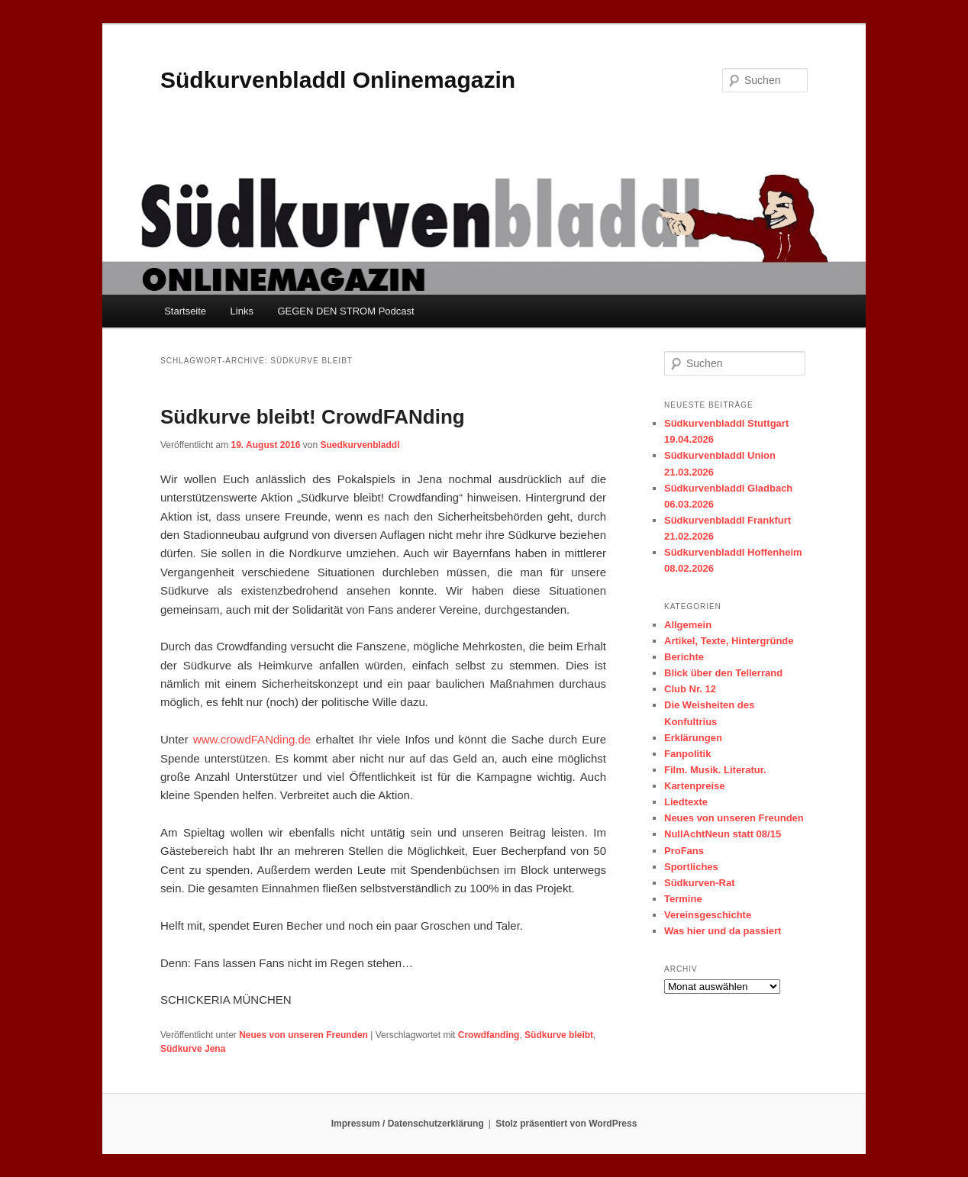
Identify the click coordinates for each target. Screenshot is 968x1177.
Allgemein (687, 624)
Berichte (684, 657)
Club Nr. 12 (690, 689)
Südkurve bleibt (558, 1035)
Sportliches (691, 866)
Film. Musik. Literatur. (715, 770)
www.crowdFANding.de (252, 739)
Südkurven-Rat (699, 882)
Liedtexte (686, 802)
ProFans (684, 850)
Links (242, 311)
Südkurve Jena (192, 1048)
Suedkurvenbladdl (359, 445)
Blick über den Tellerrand (723, 673)
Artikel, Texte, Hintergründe (729, 641)
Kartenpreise (694, 786)
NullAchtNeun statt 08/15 (722, 834)
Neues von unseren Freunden (303, 1035)
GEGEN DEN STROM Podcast (345, 311)
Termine (683, 899)
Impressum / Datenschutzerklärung (407, 1123)
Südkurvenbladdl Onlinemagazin (337, 79)
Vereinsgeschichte (707, 915)
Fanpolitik (687, 753)
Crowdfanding (489, 1035)
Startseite (185, 311)
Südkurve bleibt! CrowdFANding (312, 416)
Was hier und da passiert (722, 931)
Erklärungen (693, 737)
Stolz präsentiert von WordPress (566, 1123)
